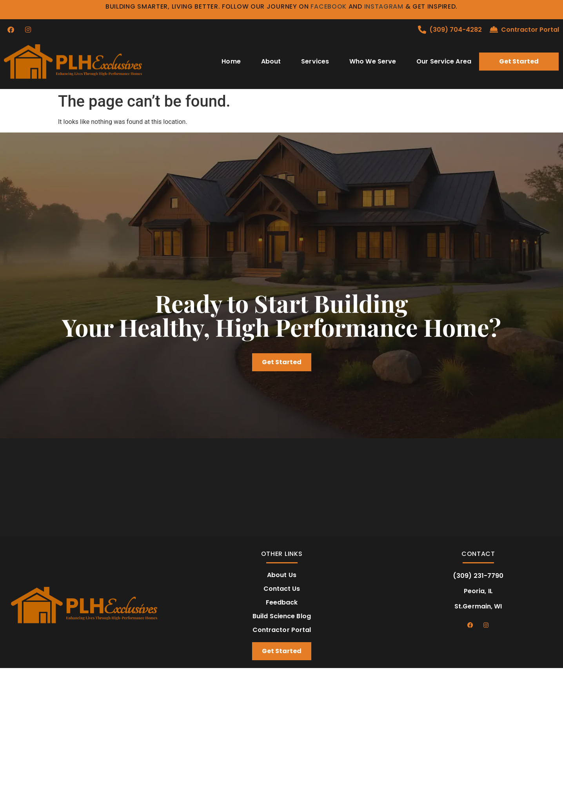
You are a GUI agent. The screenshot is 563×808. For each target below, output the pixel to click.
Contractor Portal (530, 29)
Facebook (329, 6)
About (271, 61)
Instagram (383, 6)
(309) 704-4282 (455, 29)
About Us (281, 575)
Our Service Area (443, 61)
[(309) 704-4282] (422, 29)
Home (231, 61)
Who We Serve (372, 61)
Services (315, 61)
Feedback (282, 602)
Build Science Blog (281, 616)
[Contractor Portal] (494, 29)
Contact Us (281, 589)
